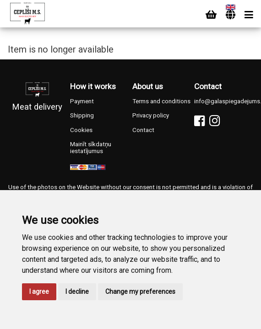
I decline (77, 291)
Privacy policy (150, 115)
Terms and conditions (161, 101)
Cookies (81, 130)
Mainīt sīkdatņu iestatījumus (90, 147)
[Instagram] (214, 121)
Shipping (82, 115)
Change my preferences (140, 291)
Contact (143, 130)
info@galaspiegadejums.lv (223, 101)
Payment (82, 101)
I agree (39, 291)
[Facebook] (199, 121)
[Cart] (211, 15)
